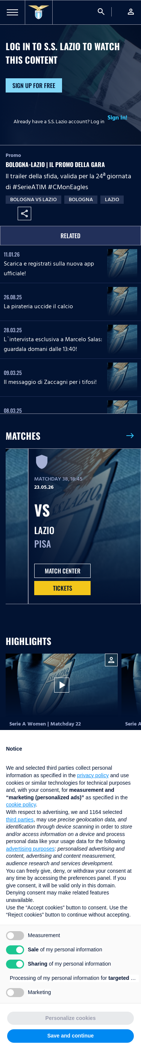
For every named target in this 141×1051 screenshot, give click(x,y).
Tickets (62, 588)
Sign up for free (33, 85)
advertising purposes (30, 849)
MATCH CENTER (62, 570)
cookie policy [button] (21, 805)
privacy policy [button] (93, 775)
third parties (19, 820)
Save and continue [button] (70, 1036)
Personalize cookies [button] (70, 1018)
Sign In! (117, 117)
